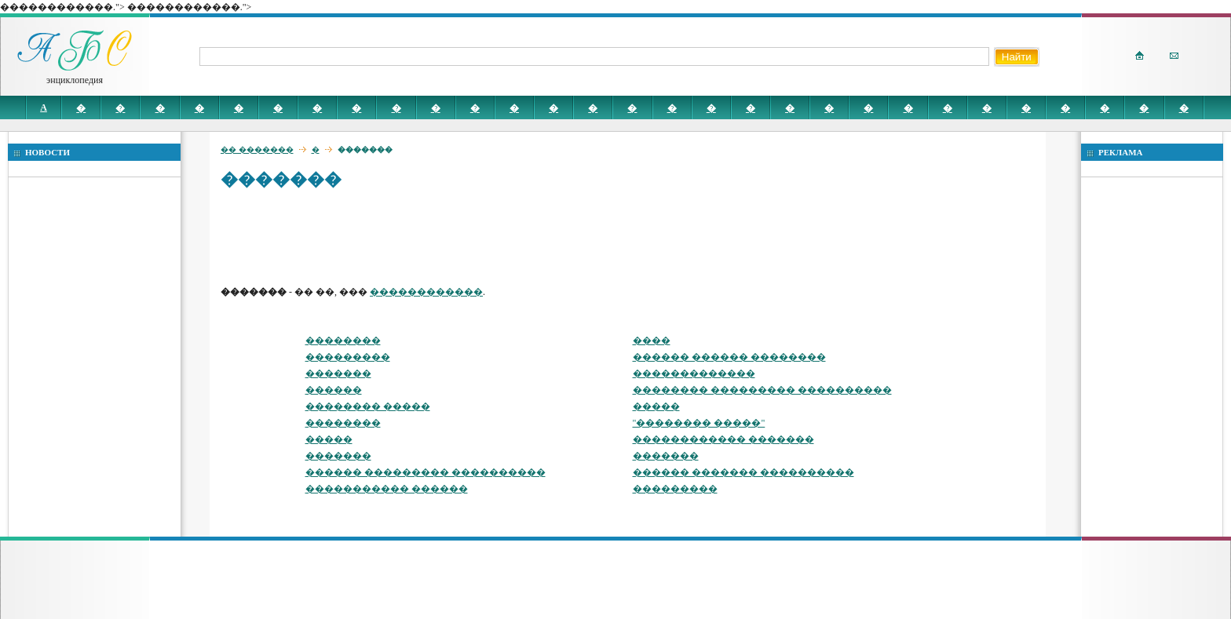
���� (651, 340)
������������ (426, 291)
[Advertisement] (506, 237)
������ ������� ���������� (743, 472)
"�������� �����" (699, 422)
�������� (343, 340)
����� (656, 406)
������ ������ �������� (729, 356)
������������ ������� (723, 439)
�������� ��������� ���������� (762, 389)
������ (333, 389)
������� (338, 373)
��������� (347, 356)
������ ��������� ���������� (425, 472)
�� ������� (257, 149)
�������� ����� (367, 406)
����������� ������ (386, 488)
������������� (694, 373)
